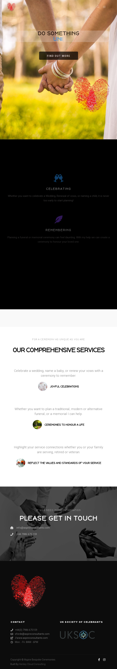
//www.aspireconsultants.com (29, 638)
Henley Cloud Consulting (32, 664)
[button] (58, 56)
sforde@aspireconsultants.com (30, 634)
